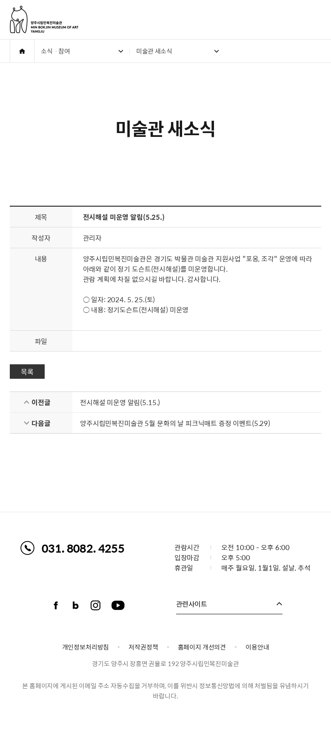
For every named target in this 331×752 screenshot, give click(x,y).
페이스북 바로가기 (56, 605)
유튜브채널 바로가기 (118, 605)
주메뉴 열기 (316, 19)
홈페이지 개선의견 (202, 647)
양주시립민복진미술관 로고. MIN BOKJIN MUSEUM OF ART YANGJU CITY (44, 19)
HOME (22, 51)
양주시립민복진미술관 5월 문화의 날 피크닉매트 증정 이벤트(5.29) (175, 423)
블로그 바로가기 (76, 605)
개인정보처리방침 (85, 647)
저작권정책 (143, 647)
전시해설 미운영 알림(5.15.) (120, 402)
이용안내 (257, 647)
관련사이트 (191, 604)
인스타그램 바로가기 (96, 605)
